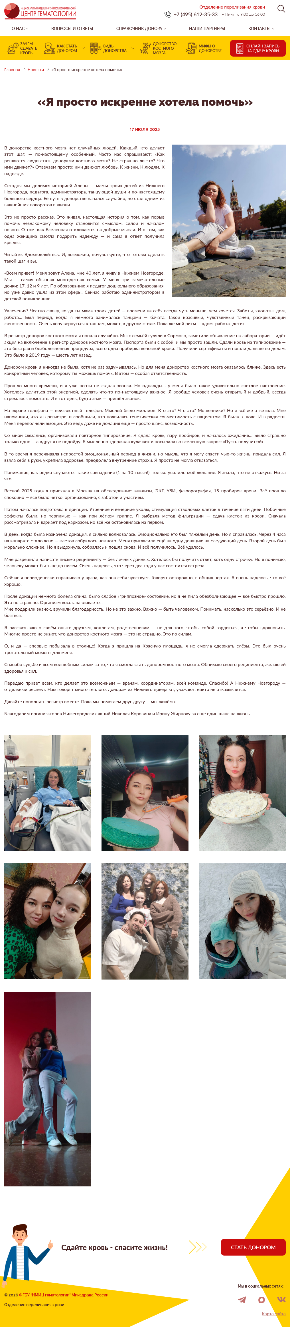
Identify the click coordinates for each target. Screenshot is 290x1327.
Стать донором (253, 1247)
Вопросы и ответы (72, 29)
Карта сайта (274, 1314)
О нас (18, 29)
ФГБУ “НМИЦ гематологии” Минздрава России (63, 1295)
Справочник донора (139, 29)
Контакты (259, 29)
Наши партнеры (207, 29)
